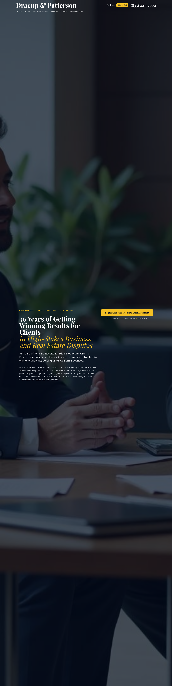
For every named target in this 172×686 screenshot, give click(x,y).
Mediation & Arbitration (59, 11)
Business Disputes (23, 11)
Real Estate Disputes (40, 11)
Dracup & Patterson (46, 5)
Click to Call (122, 5)
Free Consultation (76, 11)
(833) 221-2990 (143, 5)
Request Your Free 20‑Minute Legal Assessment (127, 312)
